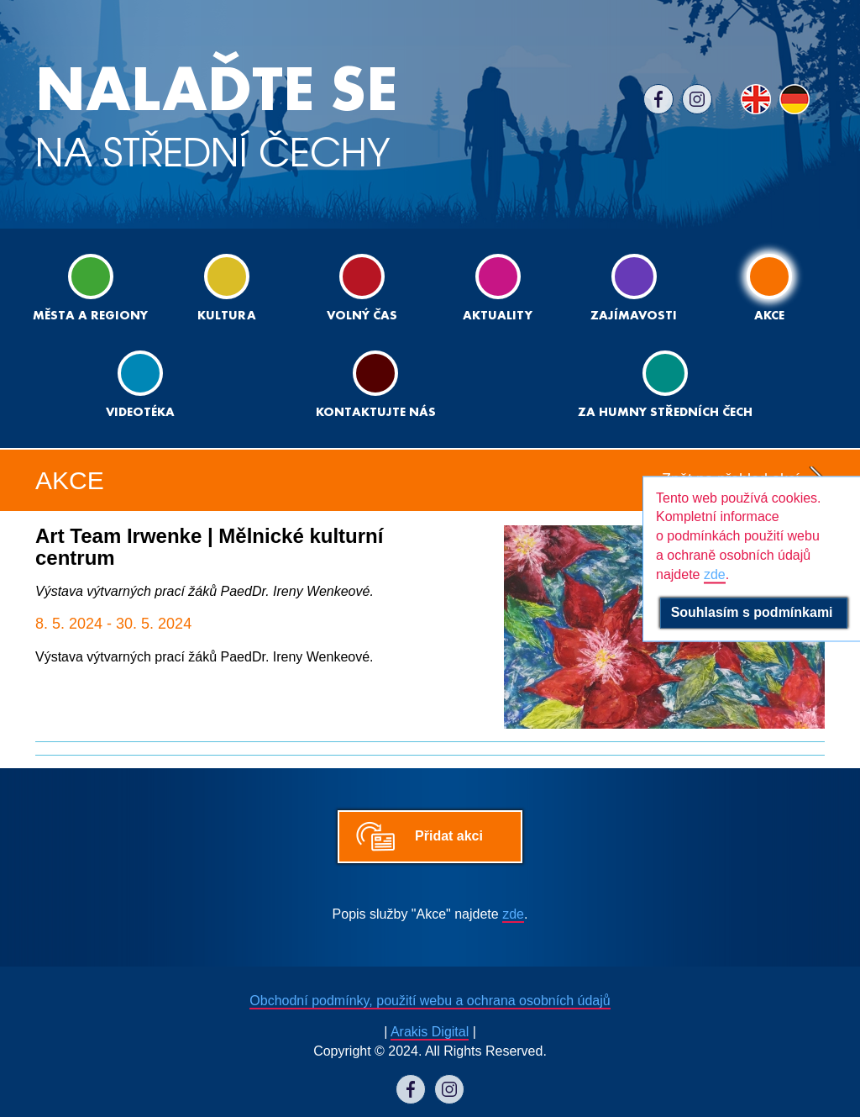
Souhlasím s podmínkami (753, 612)
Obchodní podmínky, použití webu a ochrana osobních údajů (429, 1000)
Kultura (226, 288)
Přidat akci (449, 836)
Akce (769, 288)
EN (756, 99)
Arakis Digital (430, 1032)
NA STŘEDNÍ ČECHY (216, 117)
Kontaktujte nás (376, 384)
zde (513, 914)
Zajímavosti (633, 288)
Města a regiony (90, 288)
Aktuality (497, 288)
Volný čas (362, 288)
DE (794, 99)
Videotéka (140, 384)
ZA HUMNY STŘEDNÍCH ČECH (665, 384)
